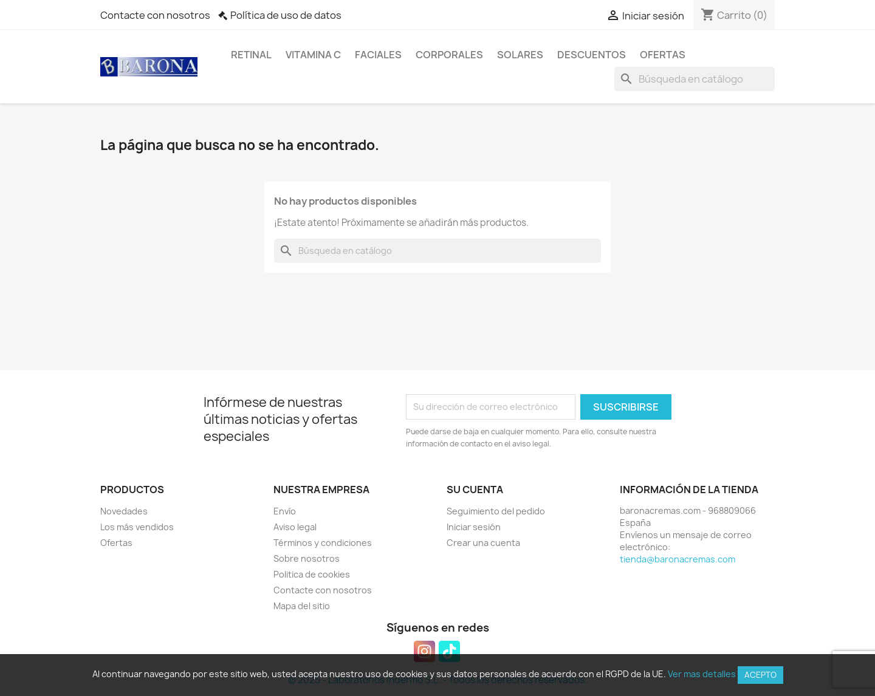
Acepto (760, 674)
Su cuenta (475, 489)
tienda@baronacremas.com (677, 559)
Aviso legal (295, 527)
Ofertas (662, 54)
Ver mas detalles (702, 674)
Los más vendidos (137, 527)
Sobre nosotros (306, 558)
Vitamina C (313, 54)
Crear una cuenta (483, 542)
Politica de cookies (311, 574)
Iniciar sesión (474, 527)
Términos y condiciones (322, 542)
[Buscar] (694, 79)
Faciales (378, 54)
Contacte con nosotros (155, 15)
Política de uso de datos (285, 15)
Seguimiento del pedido (496, 511)
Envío (284, 511)
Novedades (124, 511)
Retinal (251, 54)
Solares (520, 54)
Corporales (449, 54)
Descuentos (591, 54)
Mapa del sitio (301, 606)
